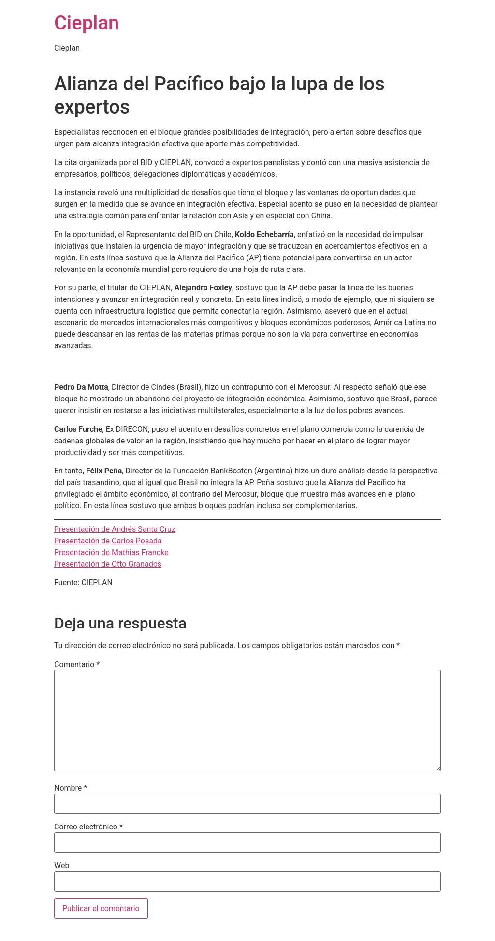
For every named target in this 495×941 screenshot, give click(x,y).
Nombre (70, 788)
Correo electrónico (88, 827)
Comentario (77, 665)
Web (61, 866)
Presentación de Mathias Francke (111, 552)
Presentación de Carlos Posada (108, 540)
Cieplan (86, 23)
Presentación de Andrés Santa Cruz (114, 529)
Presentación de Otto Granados (107, 564)
